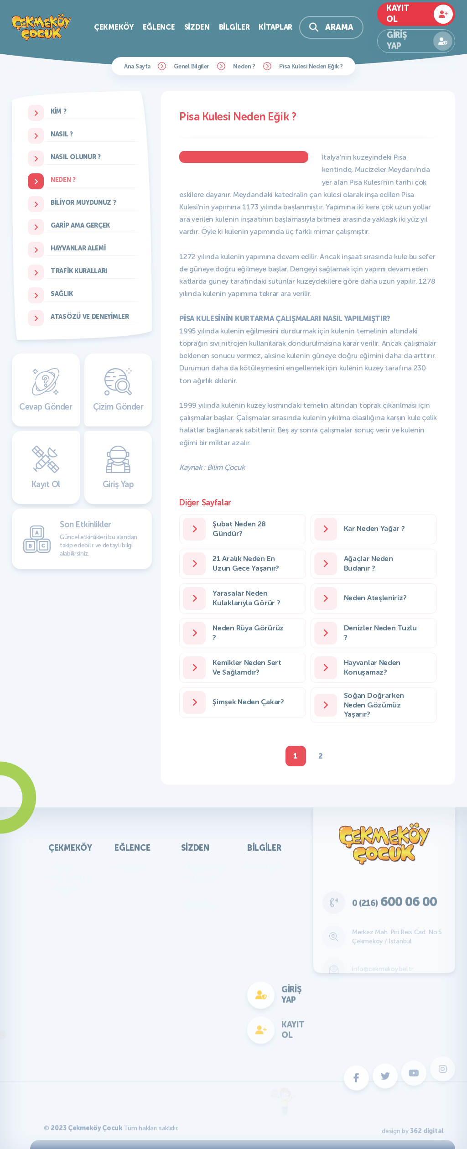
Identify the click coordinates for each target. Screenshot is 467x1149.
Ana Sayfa (137, 66)
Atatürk (266, 867)
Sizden (197, 27)
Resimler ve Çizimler (206, 872)
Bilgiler (234, 27)
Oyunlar (134, 867)
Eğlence (159, 27)
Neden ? (244, 66)
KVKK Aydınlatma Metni (74, 878)
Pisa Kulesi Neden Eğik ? (311, 66)
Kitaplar (275, 27)
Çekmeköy (114, 27)
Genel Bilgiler (191, 66)
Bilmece (200, 905)
